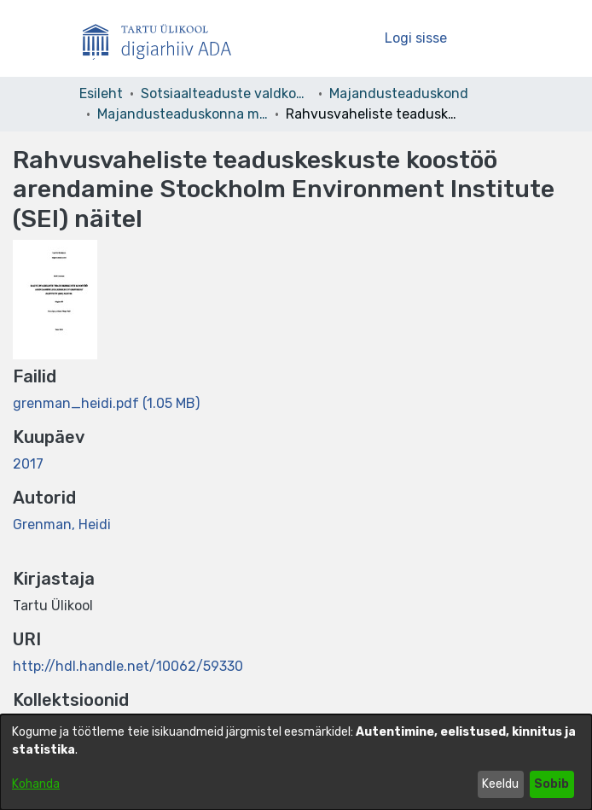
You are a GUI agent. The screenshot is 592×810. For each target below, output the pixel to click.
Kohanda (36, 784)
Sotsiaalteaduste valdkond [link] (226, 93)
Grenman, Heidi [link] (62, 524)
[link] (106, 403)
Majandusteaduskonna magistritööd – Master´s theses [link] (182, 114)
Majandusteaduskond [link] (398, 93)
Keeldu (500, 784)
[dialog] (296, 762)
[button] (342, 38)
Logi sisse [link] (417, 38)
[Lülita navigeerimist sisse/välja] (490, 38)
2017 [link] (28, 464)
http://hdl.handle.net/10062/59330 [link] (128, 666)
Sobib (551, 784)
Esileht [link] (101, 93)
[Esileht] (163, 38)
